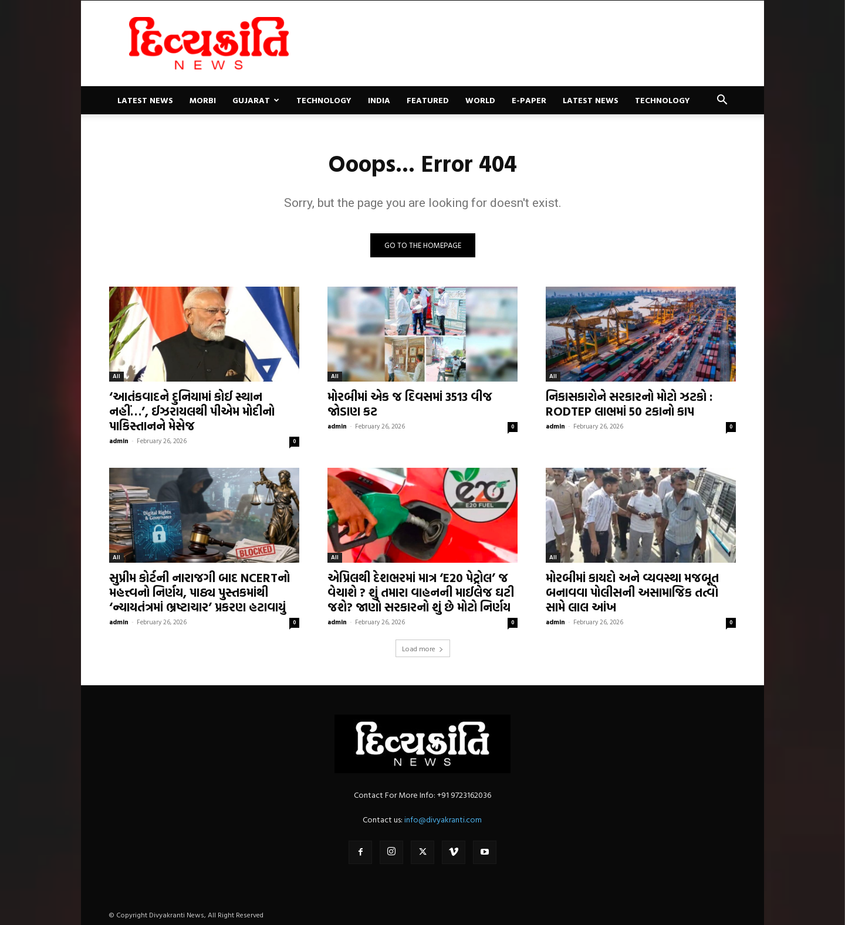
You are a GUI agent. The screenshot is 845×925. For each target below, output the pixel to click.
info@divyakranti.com (443, 819)
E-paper (529, 100)
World (480, 100)
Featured (428, 100)
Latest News (145, 100)
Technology (323, 100)
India (379, 100)
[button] (722, 101)
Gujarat (255, 100)
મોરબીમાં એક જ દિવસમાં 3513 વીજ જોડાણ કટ (409, 403)
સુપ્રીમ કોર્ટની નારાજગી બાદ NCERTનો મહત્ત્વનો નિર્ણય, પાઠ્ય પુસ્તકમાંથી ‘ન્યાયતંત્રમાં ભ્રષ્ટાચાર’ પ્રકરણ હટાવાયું (199, 592)
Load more (423, 648)
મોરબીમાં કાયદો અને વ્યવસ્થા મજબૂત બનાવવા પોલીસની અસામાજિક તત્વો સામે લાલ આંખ (632, 592)
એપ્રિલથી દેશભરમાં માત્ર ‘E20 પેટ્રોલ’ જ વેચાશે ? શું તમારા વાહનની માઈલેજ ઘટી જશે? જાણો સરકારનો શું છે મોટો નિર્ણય (420, 592)
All (116, 376)
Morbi (203, 100)
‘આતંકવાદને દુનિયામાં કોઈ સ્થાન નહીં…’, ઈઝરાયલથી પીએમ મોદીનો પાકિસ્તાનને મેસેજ (192, 411)
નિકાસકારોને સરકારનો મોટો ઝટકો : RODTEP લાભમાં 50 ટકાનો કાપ (629, 403)
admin (119, 441)
